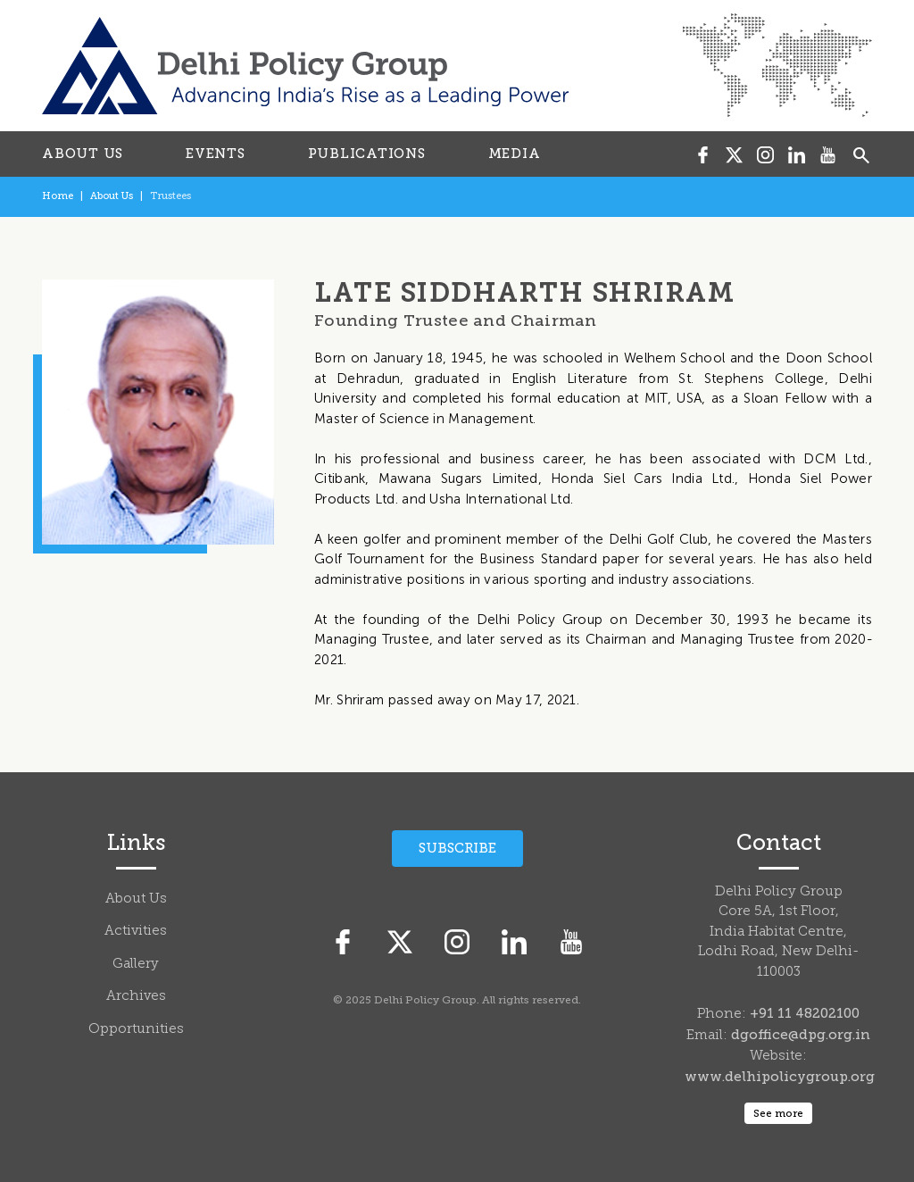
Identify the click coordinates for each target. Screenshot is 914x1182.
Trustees (170, 196)
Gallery (135, 964)
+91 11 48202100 (805, 1013)
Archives (136, 996)
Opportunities (136, 1029)
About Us (111, 196)
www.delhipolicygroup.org (780, 1077)
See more (778, 1113)
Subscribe (457, 848)
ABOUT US (82, 154)
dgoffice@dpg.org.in (800, 1035)
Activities (135, 931)
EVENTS (215, 154)
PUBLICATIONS (367, 154)
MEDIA (514, 154)
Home (57, 196)
